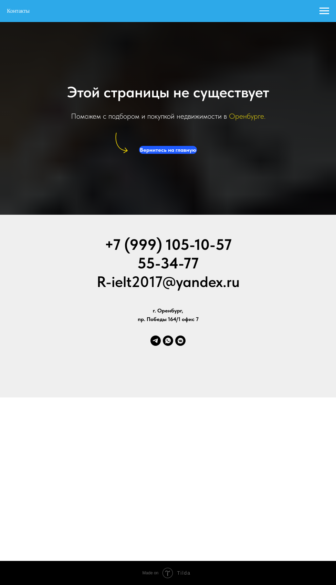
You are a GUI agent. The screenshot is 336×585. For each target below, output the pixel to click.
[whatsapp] (168, 341)
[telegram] (155, 341)
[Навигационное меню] (324, 11)
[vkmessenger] (180, 341)
